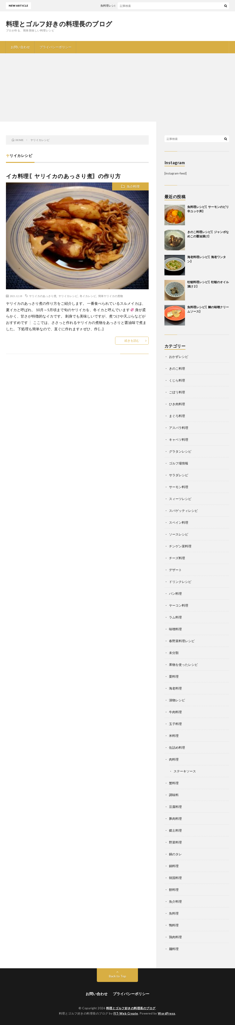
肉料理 (174, 759)
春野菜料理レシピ (182, 641)
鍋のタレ (175, 854)
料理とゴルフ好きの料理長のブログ (59, 23)
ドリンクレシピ (180, 582)
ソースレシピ (178, 534)
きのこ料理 (177, 368)
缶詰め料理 (177, 747)
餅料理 (174, 890)
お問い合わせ (20, 47)
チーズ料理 (177, 558)
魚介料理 (133, 186)
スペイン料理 (178, 522)
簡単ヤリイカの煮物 (110, 296)
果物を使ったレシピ (183, 664)
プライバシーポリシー (55, 47)
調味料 (174, 795)
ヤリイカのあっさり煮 (42, 296)
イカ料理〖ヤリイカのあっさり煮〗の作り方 (66, 176)
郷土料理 (175, 830)
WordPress (166, 1013)
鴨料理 (174, 925)
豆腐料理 (175, 807)
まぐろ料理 (177, 416)
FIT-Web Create (126, 1013)
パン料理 (175, 593)
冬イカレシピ (88, 296)
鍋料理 (174, 866)
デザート (175, 570)
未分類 (174, 653)
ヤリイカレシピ (68, 296)
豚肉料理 (175, 818)
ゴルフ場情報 (178, 463)
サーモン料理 (178, 487)
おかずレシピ (178, 357)
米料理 (174, 736)
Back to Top (117, 976)
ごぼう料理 (177, 392)
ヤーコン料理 (178, 605)
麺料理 (174, 949)
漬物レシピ (177, 700)
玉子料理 (175, 724)
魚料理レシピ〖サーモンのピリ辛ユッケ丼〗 (131, 5)
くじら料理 (177, 380)
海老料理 (175, 688)
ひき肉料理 (177, 404)
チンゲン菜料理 (180, 546)
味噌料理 (175, 629)
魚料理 (174, 913)
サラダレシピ (178, 475)
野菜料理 (175, 842)
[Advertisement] (117, 87)
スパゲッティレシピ (183, 510)
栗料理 (174, 676)
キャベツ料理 (178, 439)
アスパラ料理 (178, 428)
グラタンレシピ (180, 451)
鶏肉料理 (175, 937)
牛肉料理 (175, 712)
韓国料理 (175, 878)
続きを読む (131, 340)
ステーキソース (185, 771)
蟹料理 (174, 783)
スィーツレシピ (180, 499)
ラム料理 (175, 617)
